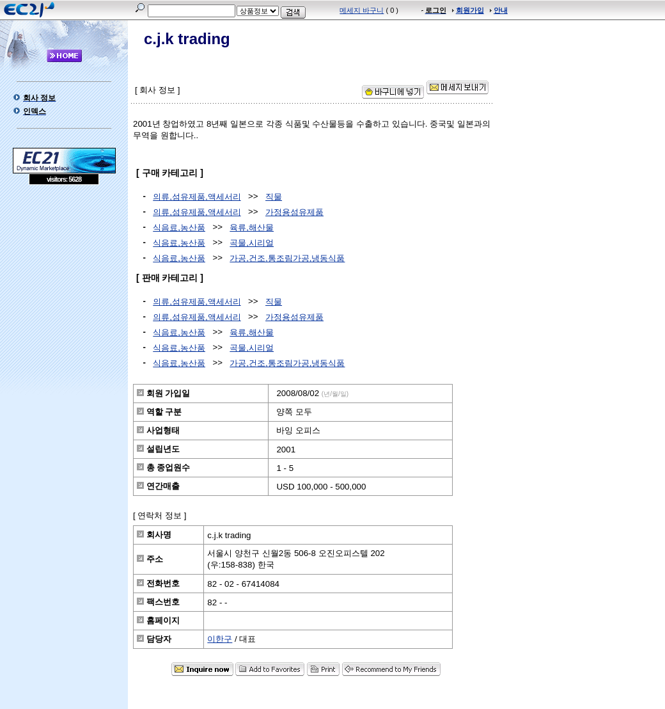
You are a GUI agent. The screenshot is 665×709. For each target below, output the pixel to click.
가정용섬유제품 (294, 212)
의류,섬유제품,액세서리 (196, 197)
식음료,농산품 (179, 227)
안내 (501, 10)
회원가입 (470, 10)
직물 (273, 197)
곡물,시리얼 (252, 243)
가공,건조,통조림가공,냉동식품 (287, 258)
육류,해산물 (252, 227)
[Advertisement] (64, 278)
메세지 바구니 (362, 10)
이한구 (219, 639)
